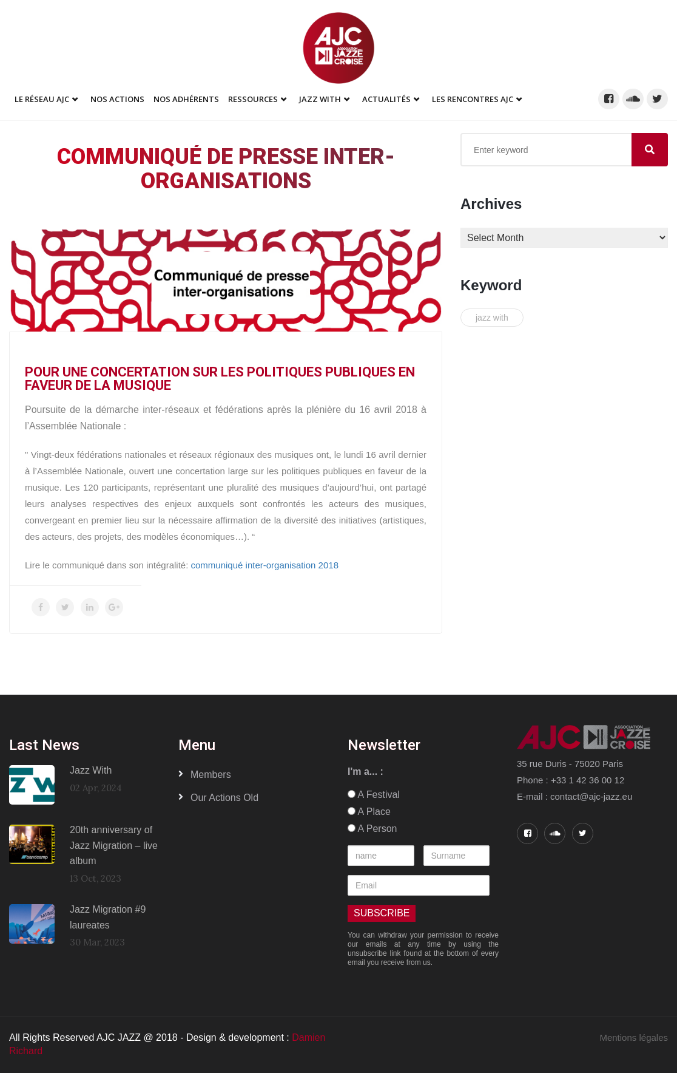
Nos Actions (117, 99)
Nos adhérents (186, 99)
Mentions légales (633, 1037)
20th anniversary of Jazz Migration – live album (114, 845)
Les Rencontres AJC (472, 99)
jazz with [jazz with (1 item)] (492, 317)
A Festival (374, 794)
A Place (369, 811)
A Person (372, 828)
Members (210, 774)
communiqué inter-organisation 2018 (264, 565)
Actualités (386, 99)
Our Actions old (224, 797)
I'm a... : (365, 771)
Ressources (253, 99)
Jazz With (320, 99)
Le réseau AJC (42, 99)
